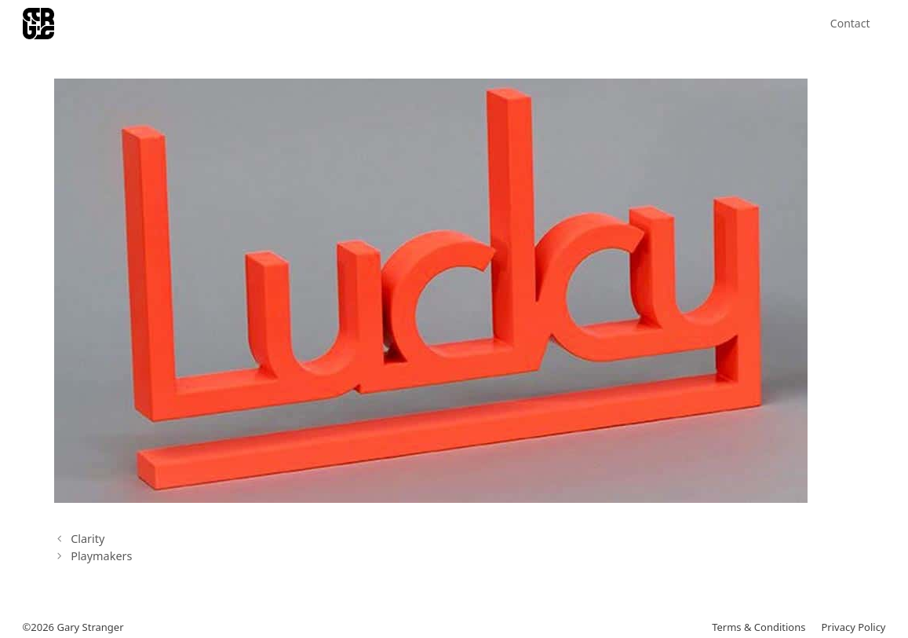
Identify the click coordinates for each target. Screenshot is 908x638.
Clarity (87, 538)
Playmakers (101, 555)
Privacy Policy (853, 627)
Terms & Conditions (758, 627)
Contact (850, 23)
